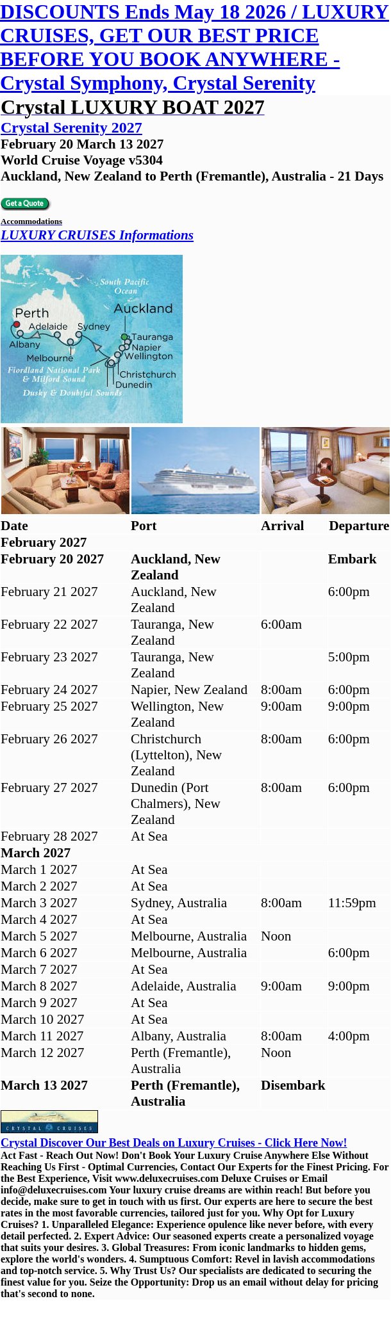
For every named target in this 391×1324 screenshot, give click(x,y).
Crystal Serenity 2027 (71, 127)
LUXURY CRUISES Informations (97, 235)
